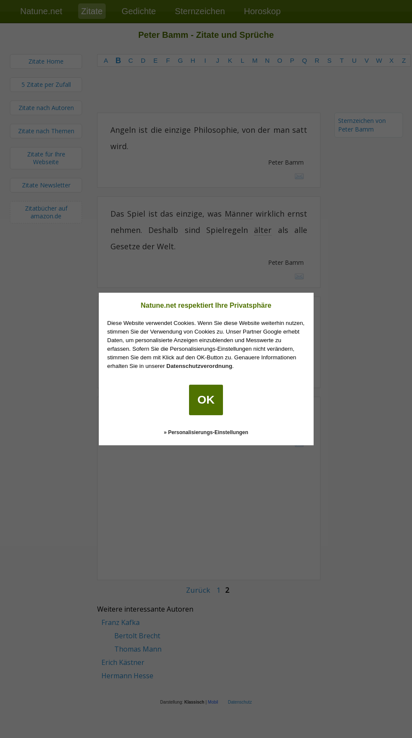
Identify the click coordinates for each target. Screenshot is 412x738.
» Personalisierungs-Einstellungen (206, 432)
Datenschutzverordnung (199, 366)
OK (206, 399)
